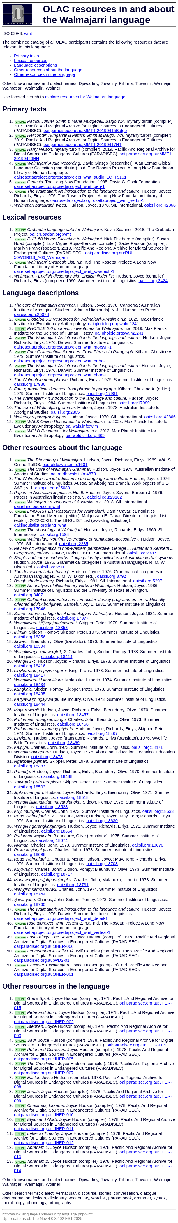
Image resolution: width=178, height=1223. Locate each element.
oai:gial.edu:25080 (52, 488)
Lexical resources (30, 60)
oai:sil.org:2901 (51, 567)
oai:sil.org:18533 (158, 811)
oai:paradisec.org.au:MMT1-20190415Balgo (85, 130)
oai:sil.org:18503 (29, 787)
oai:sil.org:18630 (102, 820)
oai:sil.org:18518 (73, 797)
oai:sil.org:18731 (73, 884)
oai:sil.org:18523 (52, 806)
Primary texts (26, 56)
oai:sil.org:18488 (57, 776)
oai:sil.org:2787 (141, 553)
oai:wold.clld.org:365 (85, 435)
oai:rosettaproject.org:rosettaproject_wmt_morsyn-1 (63, 347)
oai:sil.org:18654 (57, 831)
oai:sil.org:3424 (153, 280)
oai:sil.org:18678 (147, 845)
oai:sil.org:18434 (29, 684)
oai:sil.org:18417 (29, 675)
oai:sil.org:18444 (29, 704)
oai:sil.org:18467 (102, 733)
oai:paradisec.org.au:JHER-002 (44, 1021)
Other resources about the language (48, 69)
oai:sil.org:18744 (29, 894)
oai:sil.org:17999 (134, 403)
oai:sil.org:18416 (29, 666)
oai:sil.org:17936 (29, 384)
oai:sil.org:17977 (73, 618)
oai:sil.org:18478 (47, 756)
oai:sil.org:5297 (147, 581)
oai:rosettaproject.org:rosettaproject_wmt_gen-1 (59, 186)
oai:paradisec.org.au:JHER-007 (44, 1073)
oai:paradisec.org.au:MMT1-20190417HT (83, 144)
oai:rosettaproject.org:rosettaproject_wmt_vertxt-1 (97, 200)
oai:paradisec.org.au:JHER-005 (44, 1059)
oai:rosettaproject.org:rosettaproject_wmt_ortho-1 (60, 361)
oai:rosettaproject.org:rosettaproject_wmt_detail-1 (61, 918)
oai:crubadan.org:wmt (50, 234)
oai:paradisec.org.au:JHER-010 (44, 1114)
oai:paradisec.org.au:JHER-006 (44, 946)
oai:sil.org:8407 (28, 595)
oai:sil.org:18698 (29, 854)
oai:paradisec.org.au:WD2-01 (42, 960)
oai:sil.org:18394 (29, 646)
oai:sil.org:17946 (29, 609)
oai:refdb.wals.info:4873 (73, 474)
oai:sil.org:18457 (73, 714)
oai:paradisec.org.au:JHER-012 (44, 1142)
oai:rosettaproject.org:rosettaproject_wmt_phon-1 (60, 375)
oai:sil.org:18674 (52, 840)
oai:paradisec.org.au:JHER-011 (44, 1128)
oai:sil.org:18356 (29, 636)
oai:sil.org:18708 (102, 863)
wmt (28, 33)
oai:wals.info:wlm (82, 426)
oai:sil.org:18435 (29, 694)
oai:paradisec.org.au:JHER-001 (44, 974)
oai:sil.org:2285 (73, 543)
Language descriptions (35, 65)
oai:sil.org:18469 (64, 742)
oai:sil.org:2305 (65, 412)
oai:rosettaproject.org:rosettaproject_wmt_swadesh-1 (64, 271)
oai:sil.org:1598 (54, 534)
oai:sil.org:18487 (29, 766)
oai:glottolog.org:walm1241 (113, 323)
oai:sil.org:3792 (111, 576)
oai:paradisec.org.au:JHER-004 (136, 1045)
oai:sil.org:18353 (52, 627)
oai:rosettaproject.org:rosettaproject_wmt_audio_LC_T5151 (70, 177)
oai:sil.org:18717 (57, 874)
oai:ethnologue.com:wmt (37, 506)
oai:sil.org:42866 (160, 205)
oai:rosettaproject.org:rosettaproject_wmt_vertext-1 (62, 932)
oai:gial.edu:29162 (104, 497)
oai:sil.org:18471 (147, 747)
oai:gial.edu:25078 (31, 314)
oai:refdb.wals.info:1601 (65, 464)
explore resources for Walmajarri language (85, 97)
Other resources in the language (44, 74)
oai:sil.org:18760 (29, 904)
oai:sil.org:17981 (102, 393)
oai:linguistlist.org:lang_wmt (40, 525)
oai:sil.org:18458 (73, 724)
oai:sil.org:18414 (57, 656)
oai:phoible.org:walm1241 (119, 333)
